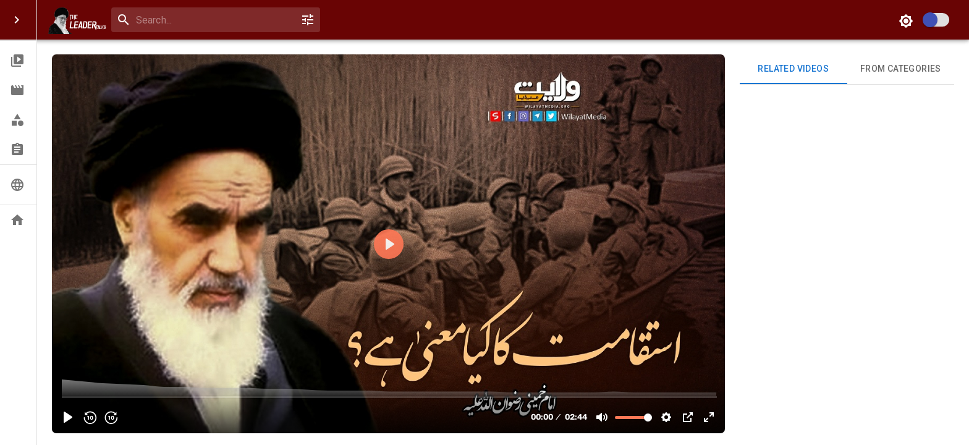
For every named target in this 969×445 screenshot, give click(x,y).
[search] (213, 20)
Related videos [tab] (793, 69)
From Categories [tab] (901, 69)
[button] (18, 60)
